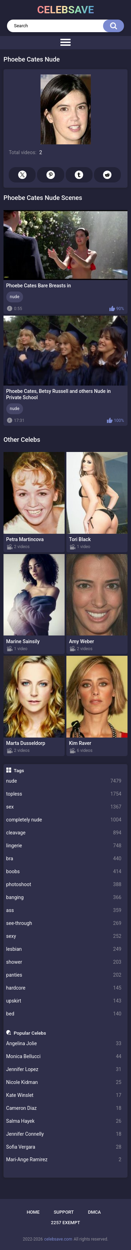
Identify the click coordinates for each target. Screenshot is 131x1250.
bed (64, 1014)
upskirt (64, 1001)
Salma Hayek (64, 1121)
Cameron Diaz (64, 1108)
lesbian (64, 949)
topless (64, 794)
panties (64, 975)
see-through (64, 923)
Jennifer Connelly (64, 1134)
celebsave (65, 9)
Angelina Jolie (64, 1044)
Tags (19, 770)
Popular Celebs (30, 1033)
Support (64, 1212)
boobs (64, 872)
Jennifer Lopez (64, 1069)
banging (64, 897)
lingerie (64, 846)
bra (64, 859)
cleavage (64, 833)
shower (64, 962)
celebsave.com (58, 1239)
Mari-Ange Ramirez (64, 1160)
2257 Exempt (65, 1222)
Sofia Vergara (64, 1147)
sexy (64, 936)
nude (64, 781)
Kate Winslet (64, 1095)
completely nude (64, 820)
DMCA (94, 1212)
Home (33, 1212)
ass (64, 910)
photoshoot (64, 885)
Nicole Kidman (64, 1082)
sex (64, 807)
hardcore (64, 988)
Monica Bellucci (64, 1056)
